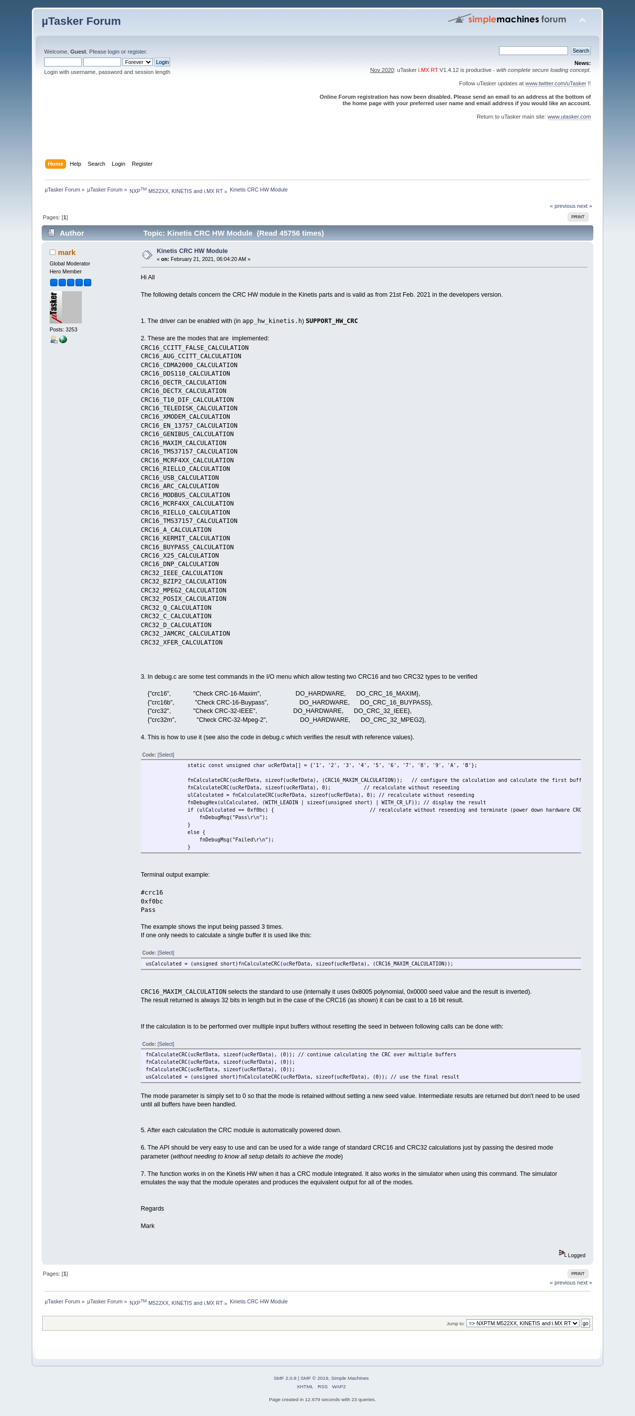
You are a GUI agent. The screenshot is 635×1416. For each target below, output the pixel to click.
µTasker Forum (81, 21)
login (114, 52)
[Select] (166, 755)
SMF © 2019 (314, 1378)
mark (67, 252)
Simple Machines (350, 1378)
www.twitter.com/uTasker (555, 83)
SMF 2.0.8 (285, 1378)
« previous (562, 206)
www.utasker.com (569, 117)
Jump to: (455, 1323)
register (136, 52)
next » (584, 206)
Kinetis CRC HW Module (192, 251)
